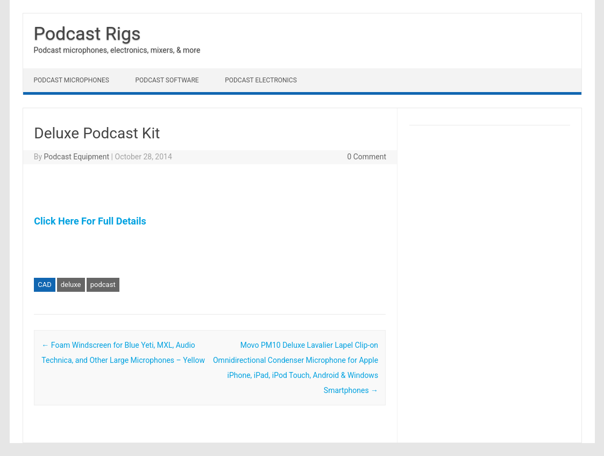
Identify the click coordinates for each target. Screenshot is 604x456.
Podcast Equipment (76, 156)
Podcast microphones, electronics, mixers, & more (117, 50)
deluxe (71, 284)
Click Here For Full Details (90, 221)
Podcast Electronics (261, 80)
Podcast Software (166, 80)
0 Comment (366, 156)
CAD (44, 284)
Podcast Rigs (87, 33)
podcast (103, 284)
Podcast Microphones (71, 80)
